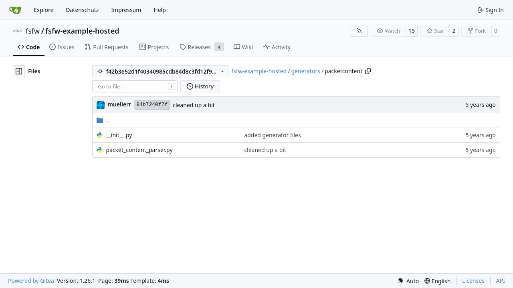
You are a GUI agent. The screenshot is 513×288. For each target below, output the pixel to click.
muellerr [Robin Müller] (119, 104)
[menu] (408, 281)
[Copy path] (368, 71)
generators (305, 71)
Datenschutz (82, 10)
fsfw (33, 31)
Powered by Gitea (31, 280)
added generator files (272, 135)
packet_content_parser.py (139, 150)
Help (159, 10)
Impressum (126, 10)
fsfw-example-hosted (82, 31)
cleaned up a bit (194, 105)
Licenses (473, 280)
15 (411, 30)
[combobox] (135, 86)
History (200, 86)
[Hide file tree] (19, 71)
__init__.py (119, 135)
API (500, 280)
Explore (43, 10)
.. (103, 120)
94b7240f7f (152, 105)
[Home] (15, 10)
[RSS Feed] (359, 31)
